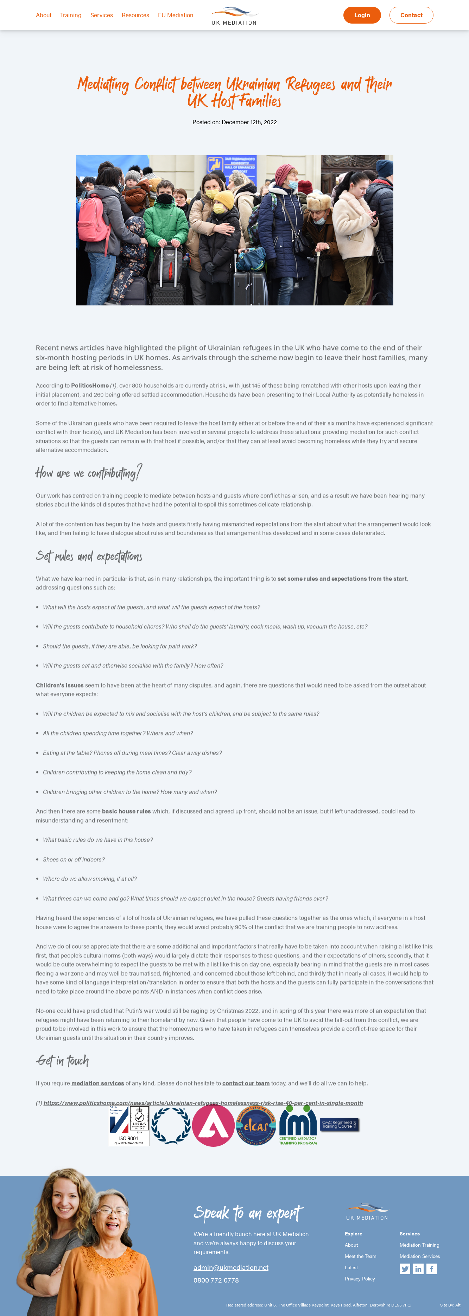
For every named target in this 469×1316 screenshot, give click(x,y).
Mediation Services (420, 1255)
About (43, 15)
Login (362, 15)
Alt (458, 1305)
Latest (351, 1267)
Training (71, 15)
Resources (135, 15)
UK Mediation (234, 15)
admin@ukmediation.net (231, 1267)
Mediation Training (419, 1244)
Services (101, 15)
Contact (411, 15)
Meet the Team (360, 1255)
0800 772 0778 (216, 1280)
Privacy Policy (360, 1278)
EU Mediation (176, 15)
